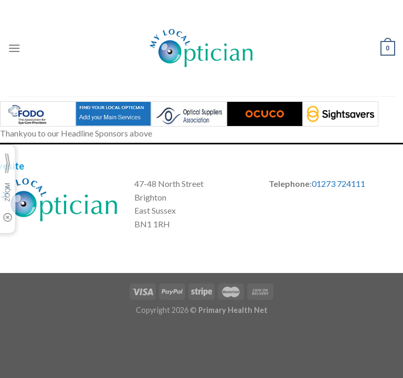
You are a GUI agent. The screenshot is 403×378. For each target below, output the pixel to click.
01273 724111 (338, 183)
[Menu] (14, 48)
